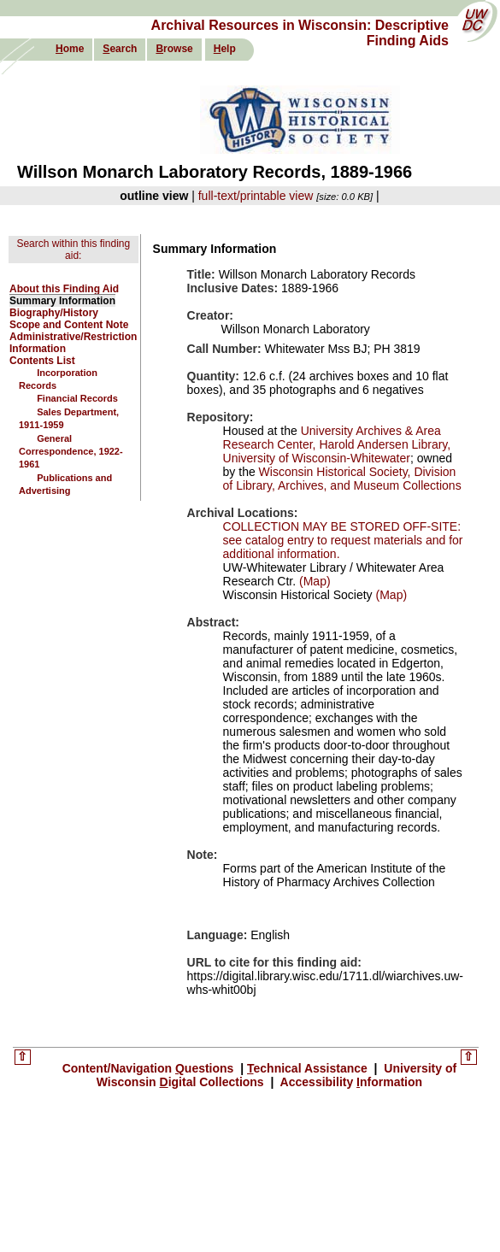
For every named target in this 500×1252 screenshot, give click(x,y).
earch (120, 49)
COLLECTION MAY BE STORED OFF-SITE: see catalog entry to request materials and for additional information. (343, 540)
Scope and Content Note (68, 325)
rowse (174, 49)
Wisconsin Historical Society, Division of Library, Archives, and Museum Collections (342, 478)
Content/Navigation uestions (150, 1068)
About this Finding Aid (64, 289)
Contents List (42, 361)
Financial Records (77, 398)
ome (70, 49)
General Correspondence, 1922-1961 (71, 451)
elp (225, 49)
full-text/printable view (256, 196)
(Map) (313, 581)
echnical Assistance (309, 1068)
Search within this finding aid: (73, 250)
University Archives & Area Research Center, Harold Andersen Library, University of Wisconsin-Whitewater (337, 444)
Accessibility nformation (349, 1082)
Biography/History (53, 313)
